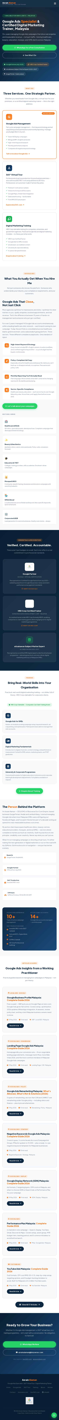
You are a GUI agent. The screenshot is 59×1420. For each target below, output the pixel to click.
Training (35, 1387)
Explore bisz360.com (15, 205)
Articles (50, 1387)
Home (8, 1387)
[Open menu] (55, 3)
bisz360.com (27, 1359)
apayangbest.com (39, 1359)
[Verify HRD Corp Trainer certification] (29, 613)
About (43, 1387)
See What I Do (29, 55)
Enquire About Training (29, 791)
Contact (12, 1392)
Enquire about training (15, 256)
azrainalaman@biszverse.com (29, 1352)
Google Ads (17, 1387)
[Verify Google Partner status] (29, 576)
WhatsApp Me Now (29, 1344)
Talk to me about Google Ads (18, 154)
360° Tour (27, 1387)
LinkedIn (45, 1392)
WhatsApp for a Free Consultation (29, 48)
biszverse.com (23, 1392)
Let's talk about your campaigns (19, 406)
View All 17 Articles (29, 1305)
